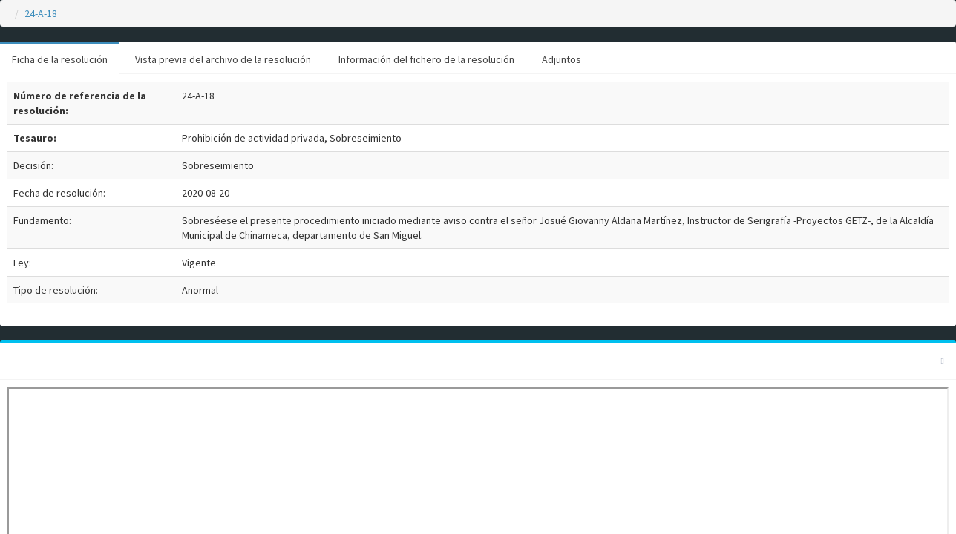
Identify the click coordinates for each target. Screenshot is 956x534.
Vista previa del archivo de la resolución (223, 59)
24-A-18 (40, 13)
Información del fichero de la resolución (426, 59)
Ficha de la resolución (60, 59)
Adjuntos (561, 59)
